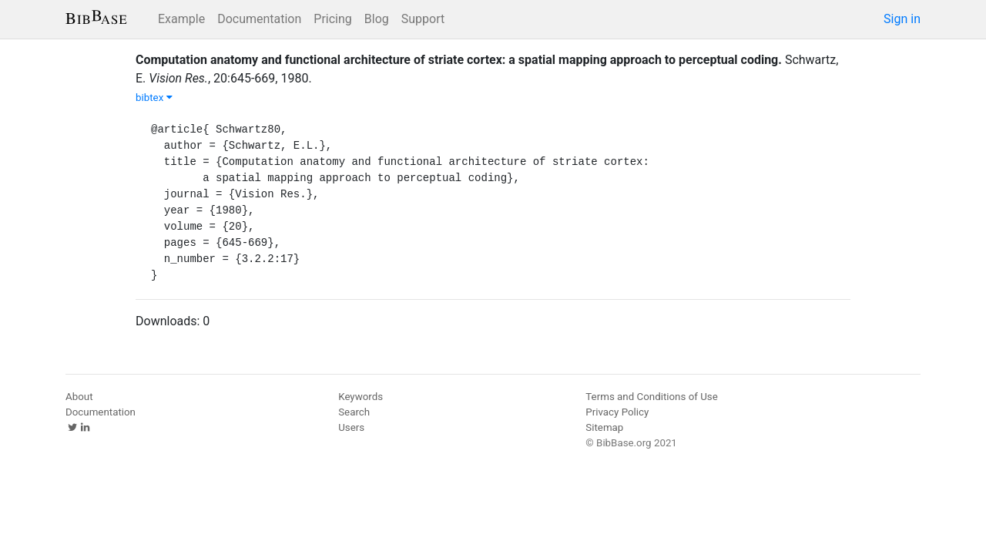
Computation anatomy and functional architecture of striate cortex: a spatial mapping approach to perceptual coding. (459, 59)
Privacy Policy (617, 412)
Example (181, 19)
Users (351, 427)
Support (422, 19)
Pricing (333, 19)
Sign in (902, 19)
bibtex (154, 97)
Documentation (259, 19)
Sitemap (604, 427)
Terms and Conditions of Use (651, 396)
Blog (376, 19)
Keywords (360, 396)
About (79, 396)
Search (354, 412)
